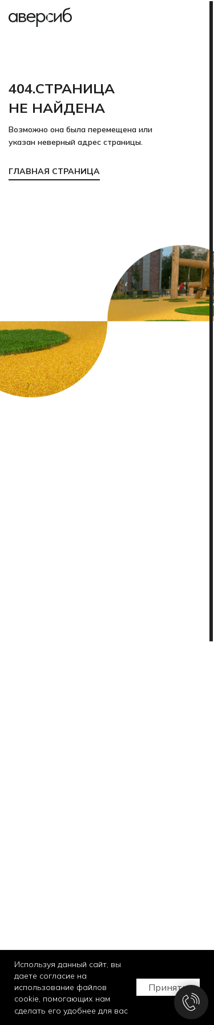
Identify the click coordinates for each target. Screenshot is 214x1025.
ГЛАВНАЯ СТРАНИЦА (54, 171)
